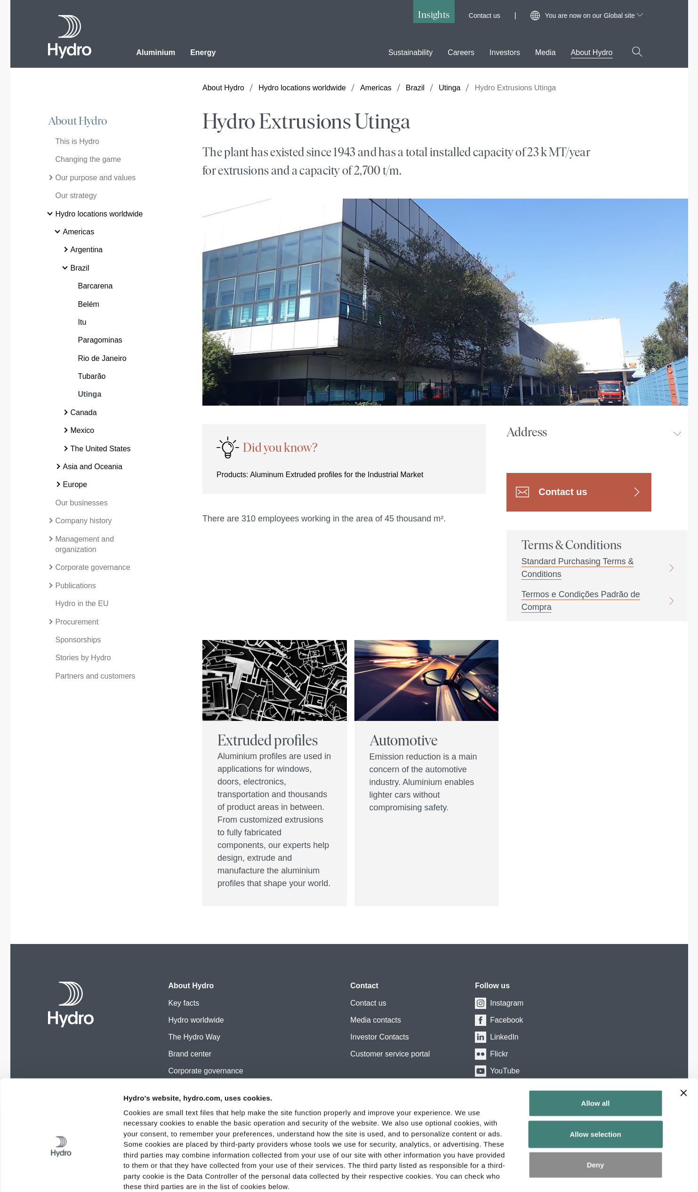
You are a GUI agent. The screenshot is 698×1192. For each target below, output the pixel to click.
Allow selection (595, 1084)
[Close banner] (683, 1042)
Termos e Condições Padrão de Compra (580, 601)
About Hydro (77, 121)
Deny (595, 1114)
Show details (494, 1173)
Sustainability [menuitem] (410, 52)
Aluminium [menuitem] (156, 52)
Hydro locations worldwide (302, 88)
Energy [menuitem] (203, 52)
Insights (433, 14)
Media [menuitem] (545, 52)
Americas (376, 88)
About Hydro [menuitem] (592, 52)
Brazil (415, 88)
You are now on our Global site (594, 15)
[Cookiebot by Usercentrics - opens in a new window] (61, 1174)
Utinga (449, 88)
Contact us (484, 15)
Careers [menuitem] (461, 52)
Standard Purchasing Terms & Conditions (577, 568)
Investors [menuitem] (504, 52)
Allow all (595, 1052)
